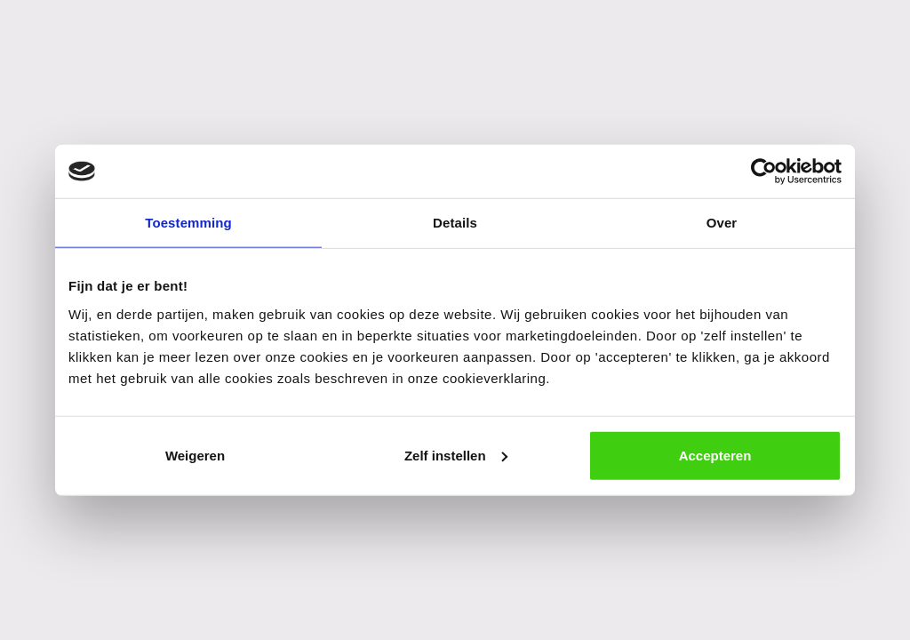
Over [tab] (722, 222)
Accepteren (715, 454)
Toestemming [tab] (188, 222)
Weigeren (195, 454)
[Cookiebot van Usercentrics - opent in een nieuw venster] (764, 171)
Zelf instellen (455, 454)
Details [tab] (455, 222)
